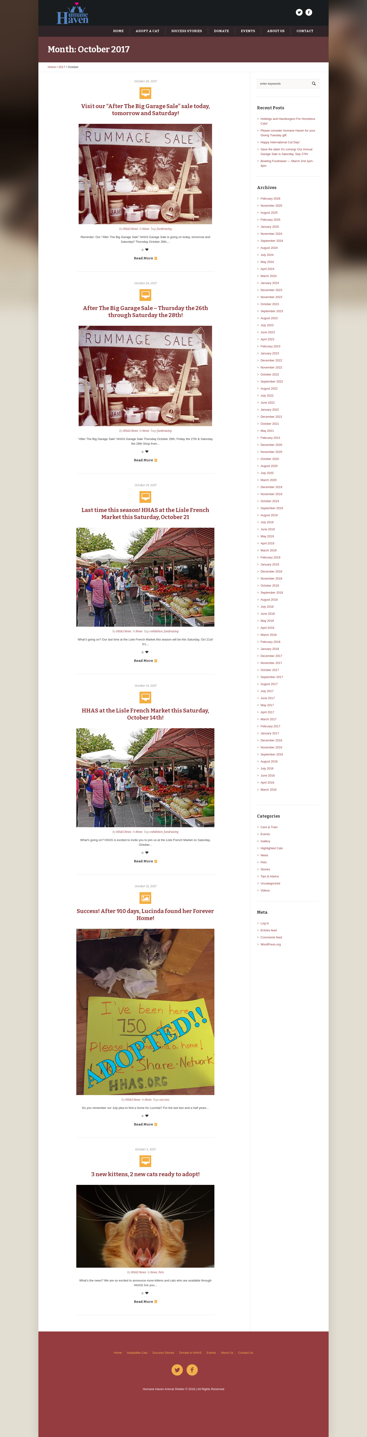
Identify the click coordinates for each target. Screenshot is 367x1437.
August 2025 (269, 212)
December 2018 (271, 571)
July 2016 (267, 768)
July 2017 (267, 691)
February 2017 (270, 726)
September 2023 (272, 311)
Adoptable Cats (137, 1352)
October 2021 (270, 423)
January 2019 (270, 564)
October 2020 (270, 459)
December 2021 (271, 416)
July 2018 (267, 606)
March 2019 (269, 550)
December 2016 (271, 740)
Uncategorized (270, 883)
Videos (265, 890)
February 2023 (270, 346)
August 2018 (269, 599)
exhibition (156, 631)
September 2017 (272, 677)
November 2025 (271, 205)
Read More (145, 258)
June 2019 (268, 529)
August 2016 (269, 761)
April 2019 (267, 543)
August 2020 (269, 466)
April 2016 (267, 782)
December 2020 (271, 445)
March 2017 (269, 719)
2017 (62, 67)
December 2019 (271, 487)
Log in (265, 923)
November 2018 (271, 578)
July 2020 (267, 473)
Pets (161, 1272)
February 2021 (270, 438)
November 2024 (271, 233)
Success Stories (163, 1352)
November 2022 (271, 367)
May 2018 (267, 620)
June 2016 (268, 775)
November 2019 (271, 494)
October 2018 (270, 585)
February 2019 (270, 557)
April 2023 (267, 339)
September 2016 (272, 754)
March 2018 (269, 635)
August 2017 (269, 684)
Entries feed (269, 930)
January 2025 (270, 226)
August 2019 (269, 515)
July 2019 (267, 522)
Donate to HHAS (190, 1352)
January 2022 (270, 409)
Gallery (265, 841)
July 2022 (267, 395)
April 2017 (267, 712)
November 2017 (271, 663)
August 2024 (269, 248)
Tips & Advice (270, 876)
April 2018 (267, 627)
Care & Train (269, 827)
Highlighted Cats (272, 848)
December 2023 (271, 290)
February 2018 (270, 642)
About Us (227, 1352)
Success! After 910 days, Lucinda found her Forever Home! (145, 914)
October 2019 (270, 501)
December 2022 (271, 360)
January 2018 (270, 649)
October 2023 (270, 304)
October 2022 (270, 374)
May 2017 (267, 705)
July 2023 (267, 325)
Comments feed (271, 937)
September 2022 (272, 381)
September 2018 (272, 592)
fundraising (164, 229)
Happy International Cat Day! (280, 142)
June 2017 (268, 698)
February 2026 (270, 198)
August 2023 (269, 318)
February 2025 (270, 219)
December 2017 (271, 656)
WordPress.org (271, 944)
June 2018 (268, 613)
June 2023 (268, 332)
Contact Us (245, 1352)
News (145, 229)
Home (52, 67)
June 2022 (268, 402)
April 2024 (267, 269)
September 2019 (272, 508)
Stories (265, 869)
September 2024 (272, 241)
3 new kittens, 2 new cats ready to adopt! (145, 1174)
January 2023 (270, 353)
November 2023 (271, 297)
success (164, 1099)
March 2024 (269, 276)
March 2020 (269, 480)
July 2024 (267, 255)
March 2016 (269, 789)
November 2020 (271, 452)
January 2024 (270, 283)
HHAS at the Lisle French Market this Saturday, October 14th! (145, 714)
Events (265, 834)
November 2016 (271, 747)
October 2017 (270, 670)
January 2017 (270, 733)
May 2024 (267, 262)
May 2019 (267, 536)
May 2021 (267, 430)
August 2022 (269, 388)
